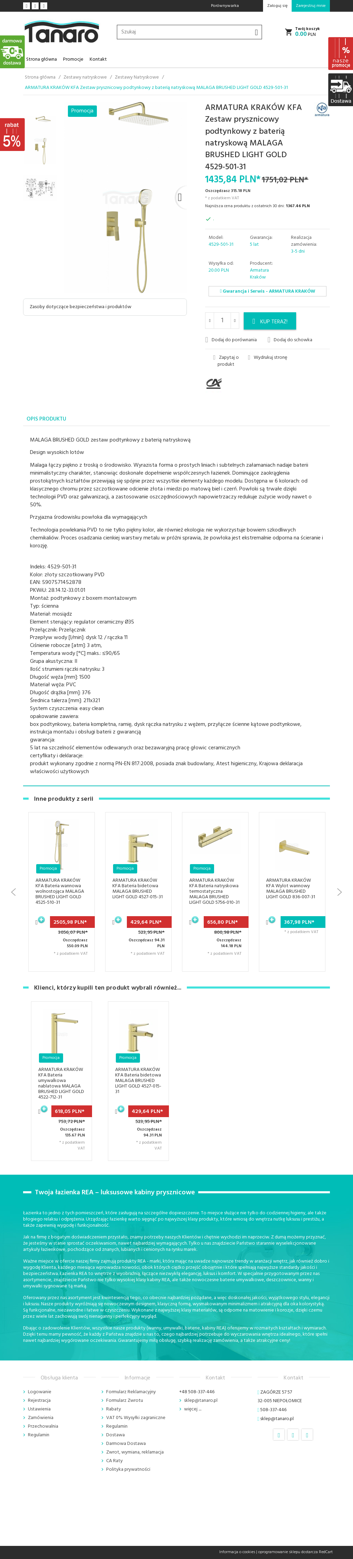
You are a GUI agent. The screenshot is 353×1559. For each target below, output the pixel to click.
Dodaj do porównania (230, 340)
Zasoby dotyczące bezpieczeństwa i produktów (80, 307)
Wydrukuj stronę (267, 357)
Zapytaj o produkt (226, 361)
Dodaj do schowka (290, 340)
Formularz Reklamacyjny (131, 1392)
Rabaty (113, 1409)
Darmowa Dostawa (126, 1444)
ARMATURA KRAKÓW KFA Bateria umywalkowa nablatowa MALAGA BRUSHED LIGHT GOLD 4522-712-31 (61, 1083)
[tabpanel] (176, 606)
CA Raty (114, 1461)
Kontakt (98, 59)
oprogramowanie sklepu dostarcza (288, 1552)
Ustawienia (39, 1409)
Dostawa (115, 1435)
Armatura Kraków (259, 273)
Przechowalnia (43, 1426)
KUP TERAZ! (270, 321)
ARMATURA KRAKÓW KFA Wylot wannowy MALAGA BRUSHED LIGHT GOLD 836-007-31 (290, 889)
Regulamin (38, 1435)
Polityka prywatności (128, 1470)
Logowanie (39, 1392)
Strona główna (41, 59)
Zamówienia (40, 1418)
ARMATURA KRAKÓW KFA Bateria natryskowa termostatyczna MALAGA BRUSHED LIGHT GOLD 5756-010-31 (214, 892)
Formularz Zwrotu (124, 1401)
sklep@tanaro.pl (201, 1401)
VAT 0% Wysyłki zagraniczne (135, 1418)
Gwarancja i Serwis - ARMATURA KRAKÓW (267, 291)
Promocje (73, 59)
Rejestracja (39, 1401)
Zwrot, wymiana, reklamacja (135, 1452)
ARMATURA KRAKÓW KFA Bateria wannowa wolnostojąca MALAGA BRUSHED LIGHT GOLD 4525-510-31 (60, 892)
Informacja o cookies (237, 1552)
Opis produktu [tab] (46, 419)
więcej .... (192, 1409)
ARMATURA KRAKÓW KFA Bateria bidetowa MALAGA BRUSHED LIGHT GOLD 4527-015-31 (137, 889)
